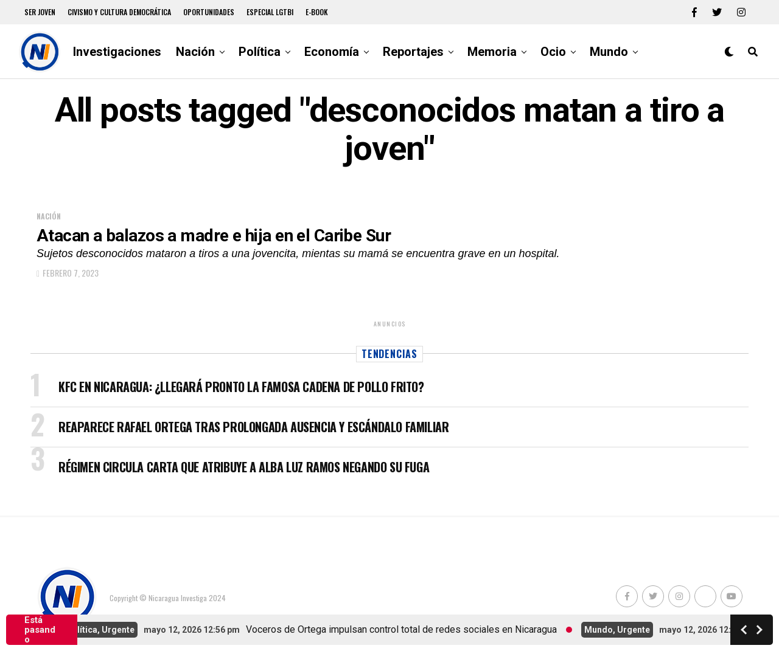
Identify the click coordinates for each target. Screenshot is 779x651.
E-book (317, 12)
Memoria (492, 51)
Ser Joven (39, 12)
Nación (195, 51)
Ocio (553, 51)
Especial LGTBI (269, 12)
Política (260, 51)
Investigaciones (117, 51)
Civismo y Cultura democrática (119, 12)
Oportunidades (208, 12)
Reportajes (413, 51)
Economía (331, 51)
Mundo (609, 51)
